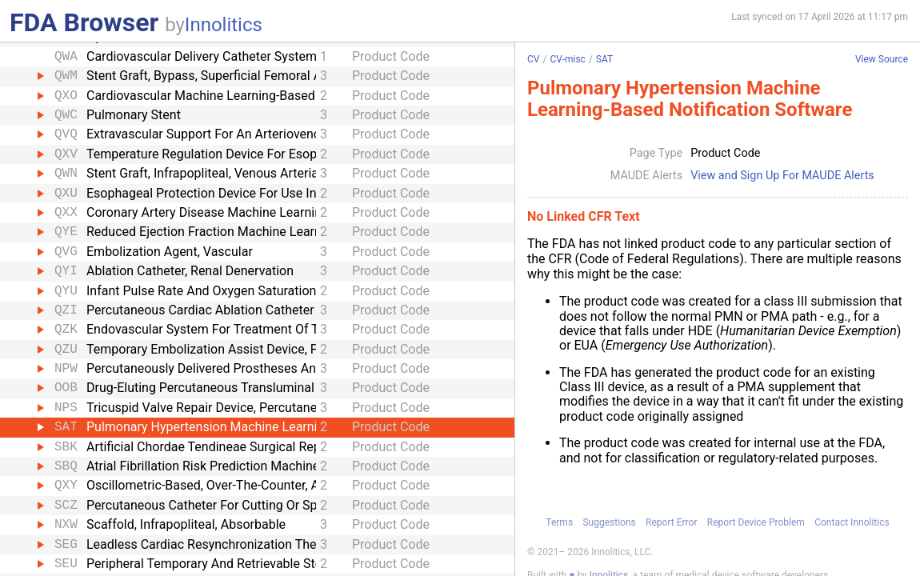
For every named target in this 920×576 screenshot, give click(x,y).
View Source (881, 59)
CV (533, 59)
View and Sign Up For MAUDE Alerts (782, 176)
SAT (604, 59)
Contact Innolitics (851, 521)
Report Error (671, 521)
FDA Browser (84, 22)
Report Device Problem (756, 521)
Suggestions (608, 521)
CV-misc (567, 59)
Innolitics (223, 25)
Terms (559, 521)
